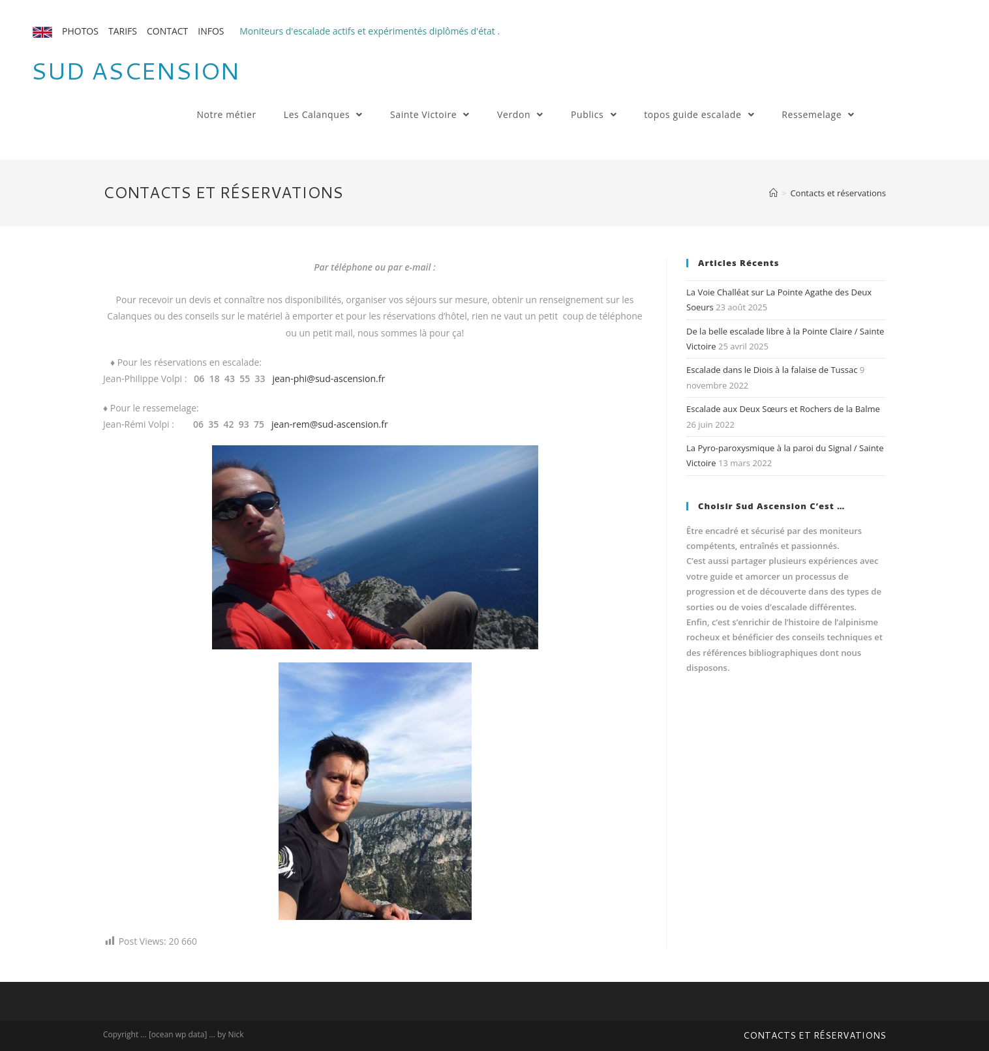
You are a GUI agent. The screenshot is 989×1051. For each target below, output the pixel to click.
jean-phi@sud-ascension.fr (328, 378)
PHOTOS (80, 31)
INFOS (211, 31)
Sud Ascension (135, 70)
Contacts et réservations (814, 1035)
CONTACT (167, 31)
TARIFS (122, 31)
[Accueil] (773, 193)
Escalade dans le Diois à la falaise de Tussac (771, 370)
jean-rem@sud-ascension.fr (329, 424)
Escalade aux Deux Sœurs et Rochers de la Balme (783, 409)
